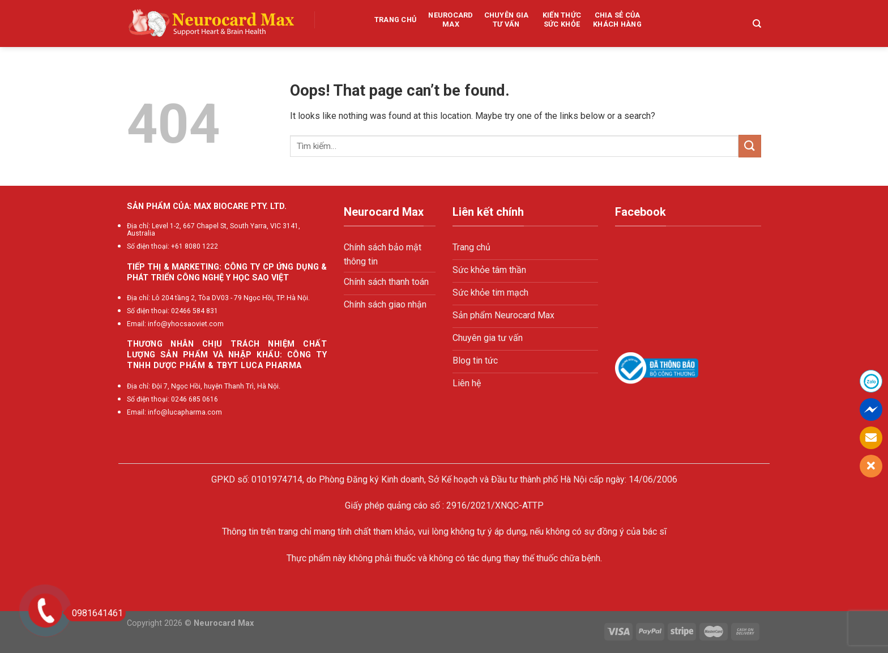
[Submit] (749, 146)
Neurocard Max (450, 19)
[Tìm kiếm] (757, 24)
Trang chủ (395, 19)
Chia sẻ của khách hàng (617, 19)
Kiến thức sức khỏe (562, 19)
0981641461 (94, 613)
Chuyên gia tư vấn (506, 19)
